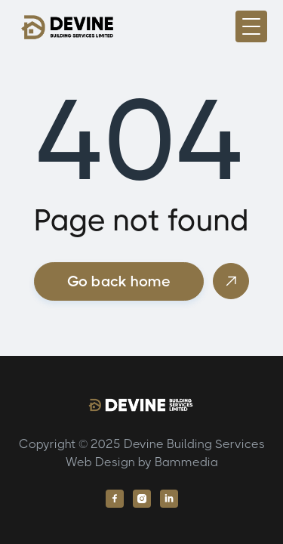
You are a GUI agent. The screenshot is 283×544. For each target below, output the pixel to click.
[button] (251, 26)
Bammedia (186, 462)
